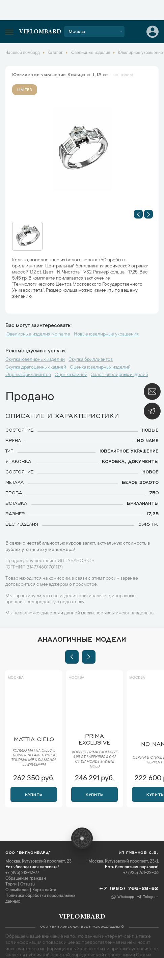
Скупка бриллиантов (91, 359)
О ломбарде (17, 890)
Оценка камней (71, 375)
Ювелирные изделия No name (37, 334)
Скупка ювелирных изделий (35, 359)
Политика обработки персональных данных (40, 899)
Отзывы (27, 884)
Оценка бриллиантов (28, 375)
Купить (33, 793)
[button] (138, 214)
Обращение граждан (25, 878)
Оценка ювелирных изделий (100, 367)
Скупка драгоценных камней (35, 367)
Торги (11, 884)
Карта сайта (44, 890)
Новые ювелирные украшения (106, 334)
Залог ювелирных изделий (119, 375)
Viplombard (40, 32)
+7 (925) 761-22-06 (141, 873)
